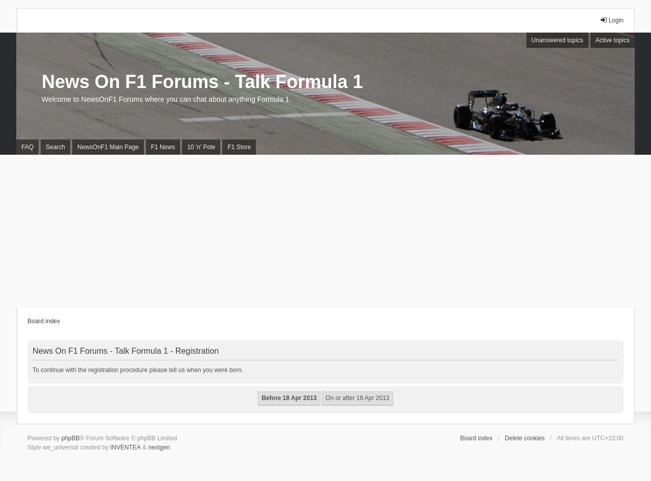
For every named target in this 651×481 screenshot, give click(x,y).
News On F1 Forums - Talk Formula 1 (202, 81)
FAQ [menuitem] (27, 147)
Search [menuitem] (55, 147)
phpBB (71, 438)
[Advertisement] (325, 231)
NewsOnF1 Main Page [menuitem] (108, 147)
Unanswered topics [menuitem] (557, 40)
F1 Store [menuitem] (239, 147)
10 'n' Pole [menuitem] (201, 147)
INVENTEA (125, 447)
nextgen (159, 447)
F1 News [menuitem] (163, 147)
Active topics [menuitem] (613, 40)
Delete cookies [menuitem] (525, 438)
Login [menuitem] (612, 20)
